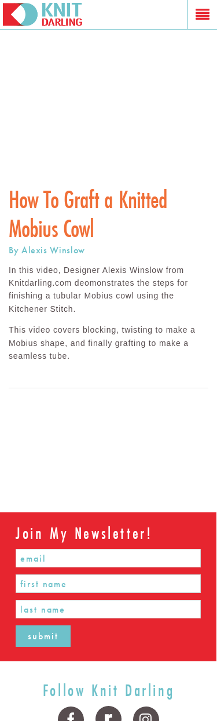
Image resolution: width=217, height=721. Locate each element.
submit (43, 636)
